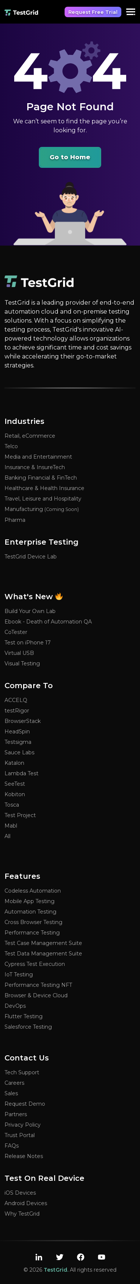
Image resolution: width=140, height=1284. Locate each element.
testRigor (16, 710)
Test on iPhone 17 (27, 642)
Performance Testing (32, 932)
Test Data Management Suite (43, 953)
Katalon (14, 763)
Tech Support (21, 1072)
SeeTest (14, 783)
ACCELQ (15, 700)
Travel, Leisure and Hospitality (42, 498)
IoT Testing (18, 974)
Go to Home (70, 157)
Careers (14, 1083)
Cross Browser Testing (33, 922)
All (7, 836)
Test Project (20, 815)
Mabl (10, 825)
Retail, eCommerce (29, 435)
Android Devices (25, 1203)
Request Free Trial (93, 12)
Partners (15, 1114)
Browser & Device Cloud (36, 995)
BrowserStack (22, 721)
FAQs (11, 1145)
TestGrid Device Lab (30, 556)
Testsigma (17, 742)
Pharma (14, 520)
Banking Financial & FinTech (40, 477)
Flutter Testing (23, 1016)
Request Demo (24, 1103)
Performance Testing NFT (38, 985)
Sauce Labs (19, 752)
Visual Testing (22, 663)
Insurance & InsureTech (34, 467)
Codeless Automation (32, 890)
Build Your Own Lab (30, 611)
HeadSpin (17, 731)
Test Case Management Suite (43, 943)
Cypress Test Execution (34, 964)
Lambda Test (21, 773)
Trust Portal (19, 1135)
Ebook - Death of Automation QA (48, 621)
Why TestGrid (22, 1213)
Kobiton (14, 794)
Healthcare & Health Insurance (44, 488)
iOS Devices (20, 1192)
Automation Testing (30, 911)
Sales (11, 1093)
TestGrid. (56, 1269)
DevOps (15, 1006)
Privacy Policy (22, 1124)
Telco (11, 446)
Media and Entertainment (38, 456)
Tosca (11, 804)
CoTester (15, 632)
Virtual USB (19, 653)
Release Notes (23, 1156)
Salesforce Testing (28, 1026)
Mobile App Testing (29, 901)
